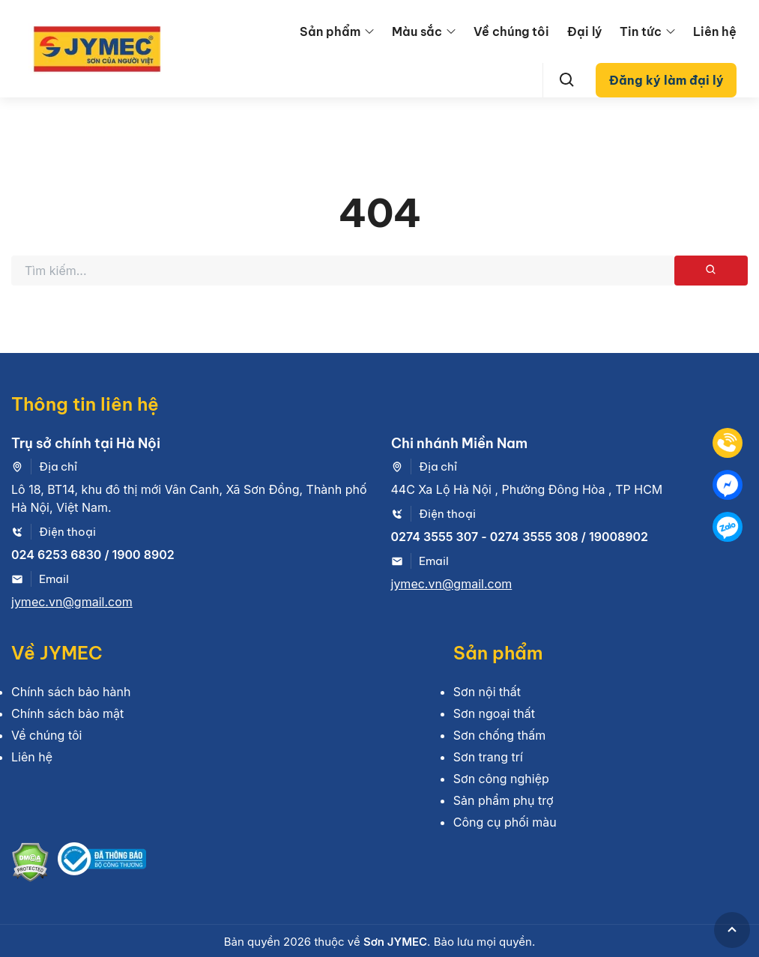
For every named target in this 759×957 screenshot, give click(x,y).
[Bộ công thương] (102, 864)
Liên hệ (715, 31)
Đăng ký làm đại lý (666, 80)
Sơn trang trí (488, 756)
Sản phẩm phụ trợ (503, 800)
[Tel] (727, 443)
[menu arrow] (369, 31)
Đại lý (584, 31)
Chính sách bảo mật (67, 713)
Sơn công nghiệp (501, 778)
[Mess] (727, 485)
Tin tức (641, 31)
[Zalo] (727, 527)
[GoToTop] (732, 930)
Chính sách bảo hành (70, 691)
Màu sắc (417, 31)
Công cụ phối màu (505, 822)
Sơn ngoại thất (494, 713)
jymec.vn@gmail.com (72, 601)
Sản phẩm (330, 31)
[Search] (567, 80)
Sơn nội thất (487, 691)
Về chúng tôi (511, 31)
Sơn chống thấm (499, 735)
